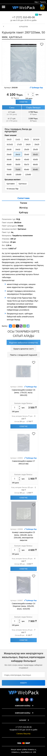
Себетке (23, 102)
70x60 (9, 170)
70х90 (17, 170)
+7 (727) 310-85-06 (23, 17)
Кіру (36, 2)
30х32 (35, 154)
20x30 (9, 149)
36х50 (17, 159)
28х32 (17, 154)
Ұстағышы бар (12, 189)
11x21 (17, 139)
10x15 (9, 139)
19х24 (28, 144)
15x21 (26, 139)
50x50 (17, 165)
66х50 (35, 165)
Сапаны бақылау (23, 734)
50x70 (26, 165)
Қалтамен (11, 184)
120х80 (28, 175)
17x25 (19, 144)
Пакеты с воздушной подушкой (23, 355)
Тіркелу (43, 2)
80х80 (35, 170)
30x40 (26, 154)
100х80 (18, 175)
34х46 (9, 159)
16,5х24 (36, 139)
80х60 (26, 170)
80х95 (9, 175)
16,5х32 (10, 144)
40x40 (26, 159)
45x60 (9, 165)
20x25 (36, 144)
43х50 (35, 159)
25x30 (26, 149)
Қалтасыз (22, 184)
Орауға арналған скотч (23, 349)
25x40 (9, 154)
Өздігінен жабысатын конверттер (23, 343)
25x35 (35, 149)
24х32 (17, 149)
